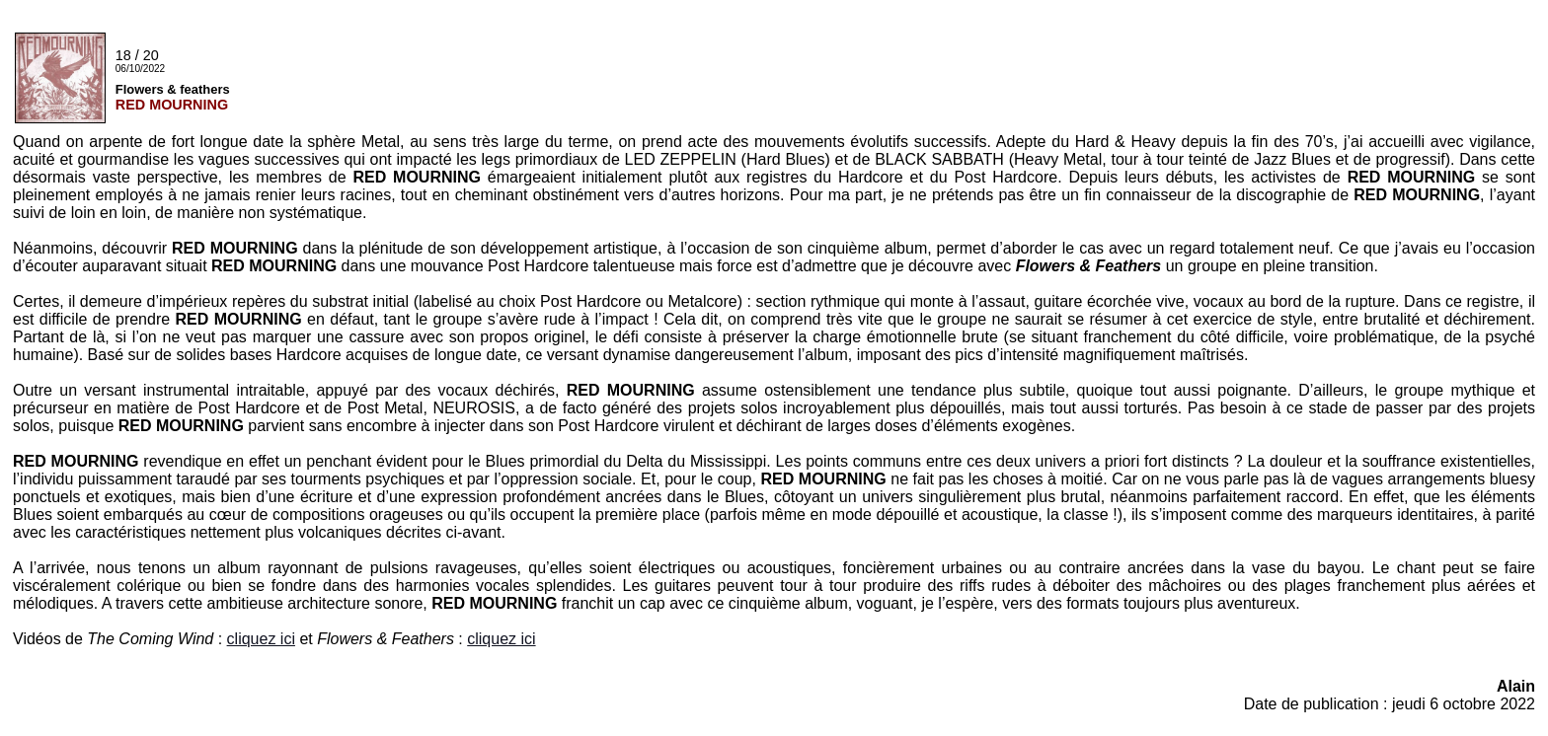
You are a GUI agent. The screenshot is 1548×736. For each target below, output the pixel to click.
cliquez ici (261, 638)
